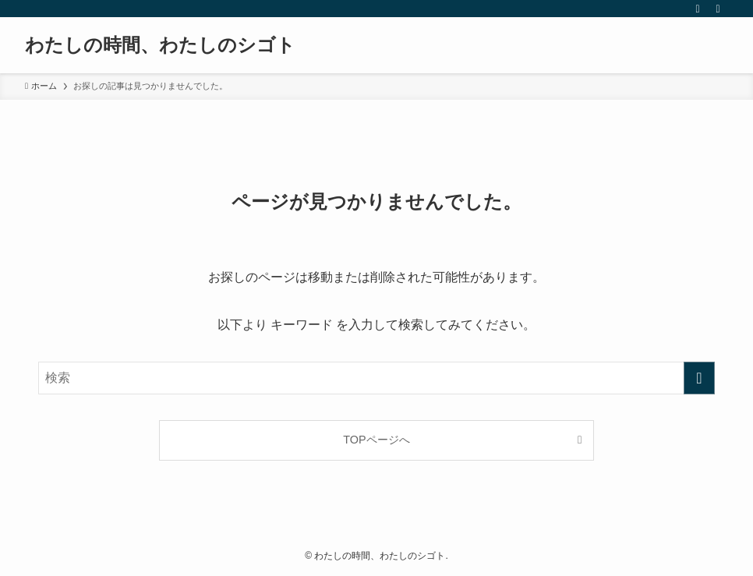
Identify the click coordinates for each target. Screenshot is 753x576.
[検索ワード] (376, 378)
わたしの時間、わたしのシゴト (160, 45)
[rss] (698, 8)
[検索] (718, 8)
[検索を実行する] (699, 378)
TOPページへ (376, 439)
